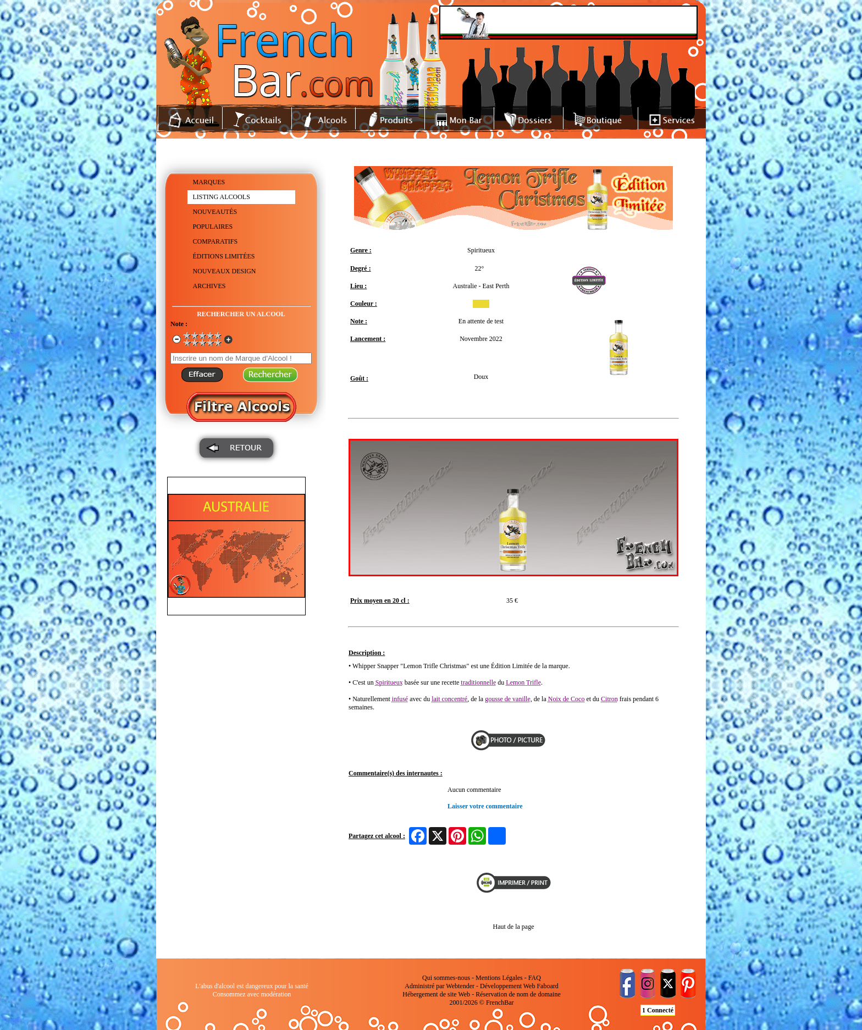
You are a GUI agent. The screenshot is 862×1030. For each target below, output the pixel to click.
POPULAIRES (213, 226)
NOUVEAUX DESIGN (224, 271)
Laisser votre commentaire (485, 806)
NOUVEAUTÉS (215, 212)
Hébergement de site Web (436, 994)
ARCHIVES (209, 286)
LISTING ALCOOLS (221, 197)
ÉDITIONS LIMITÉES (224, 256)
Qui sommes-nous (446, 978)
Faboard (547, 986)
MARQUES (209, 182)
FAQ (534, 978)
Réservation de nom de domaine (518, 994)
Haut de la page (513, 926)
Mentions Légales (499, 978)
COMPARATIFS (215, 241)
